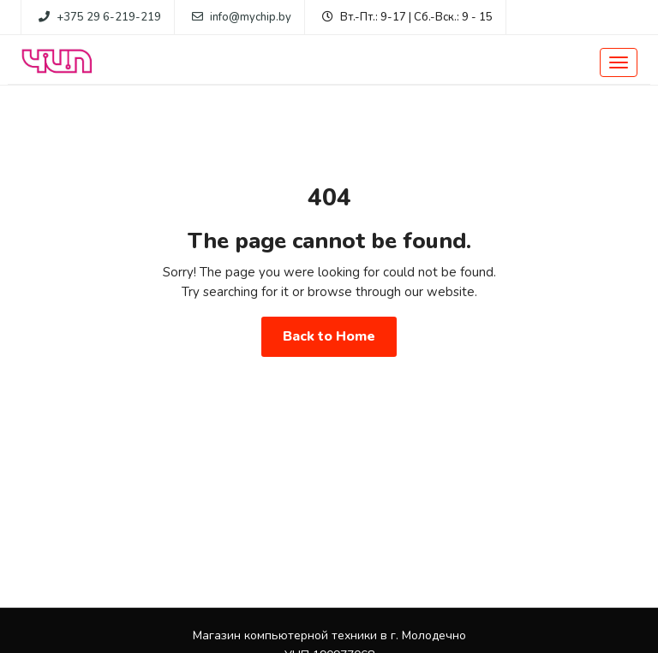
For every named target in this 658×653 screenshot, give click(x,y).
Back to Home (329, 336)
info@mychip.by (250, 17)
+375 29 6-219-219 (109, 17)
